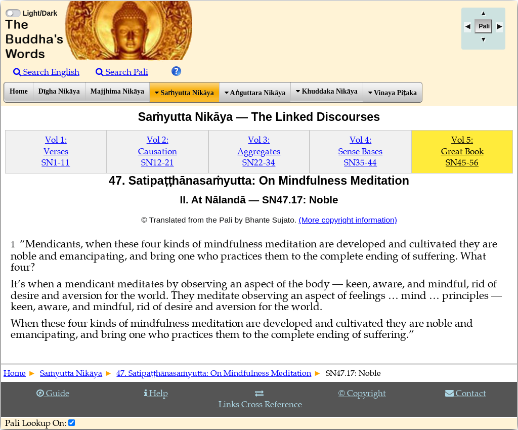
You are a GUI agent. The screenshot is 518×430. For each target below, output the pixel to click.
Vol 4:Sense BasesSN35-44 (360, 151)
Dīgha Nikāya (59, 91)
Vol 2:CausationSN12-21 (157, 151)
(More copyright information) (347, 220)
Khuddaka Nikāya (327, 91)
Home (19, 91)
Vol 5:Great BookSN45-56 (462, 151)
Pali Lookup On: (35, 423)
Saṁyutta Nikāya (184, 93)
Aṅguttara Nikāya (255, 93)
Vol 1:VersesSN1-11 (55, 151)
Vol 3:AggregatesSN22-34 (258, 151)
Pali (484, 26)
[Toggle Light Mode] (12, 4)
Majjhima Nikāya (117, 91)
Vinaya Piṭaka (392, 93)
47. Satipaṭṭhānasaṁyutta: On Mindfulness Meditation (213, 373)
